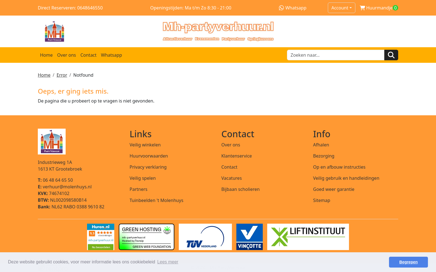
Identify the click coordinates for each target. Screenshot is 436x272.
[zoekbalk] (336, 55)
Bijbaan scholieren (240, 189)
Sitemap (321, 200)
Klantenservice (236, 156)
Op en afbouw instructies (339, 167)
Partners (138, 189)
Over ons (66, 55)
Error (61, 75)
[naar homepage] (218, 31)
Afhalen (321, 145)
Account (339, 8)
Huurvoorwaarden (149, 156)
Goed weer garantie (334, 189)
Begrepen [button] (408, 262)
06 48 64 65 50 (55, 180)
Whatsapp (292, 8)
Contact (88, 55)
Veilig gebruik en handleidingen (346, 178)
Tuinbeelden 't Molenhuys (156, 200)
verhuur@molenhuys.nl (65, 187)
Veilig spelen (143, 178)
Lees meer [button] (168, 261)
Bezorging (324, 156)
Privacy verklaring (148, 167)
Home (46, 55)
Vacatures (231, 178)
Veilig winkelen (145, 145)
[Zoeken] (391, 55)
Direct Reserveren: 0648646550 (70, 8)
